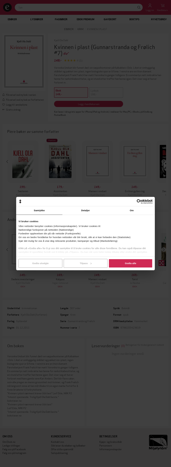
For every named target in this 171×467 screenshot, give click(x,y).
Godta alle (130, 263)
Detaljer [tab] (85, 210)
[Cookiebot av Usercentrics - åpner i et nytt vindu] (139, 201)
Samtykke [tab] (39, 210)
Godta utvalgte (40, 263)
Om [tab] (132, 210)
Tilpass (86, 263)
